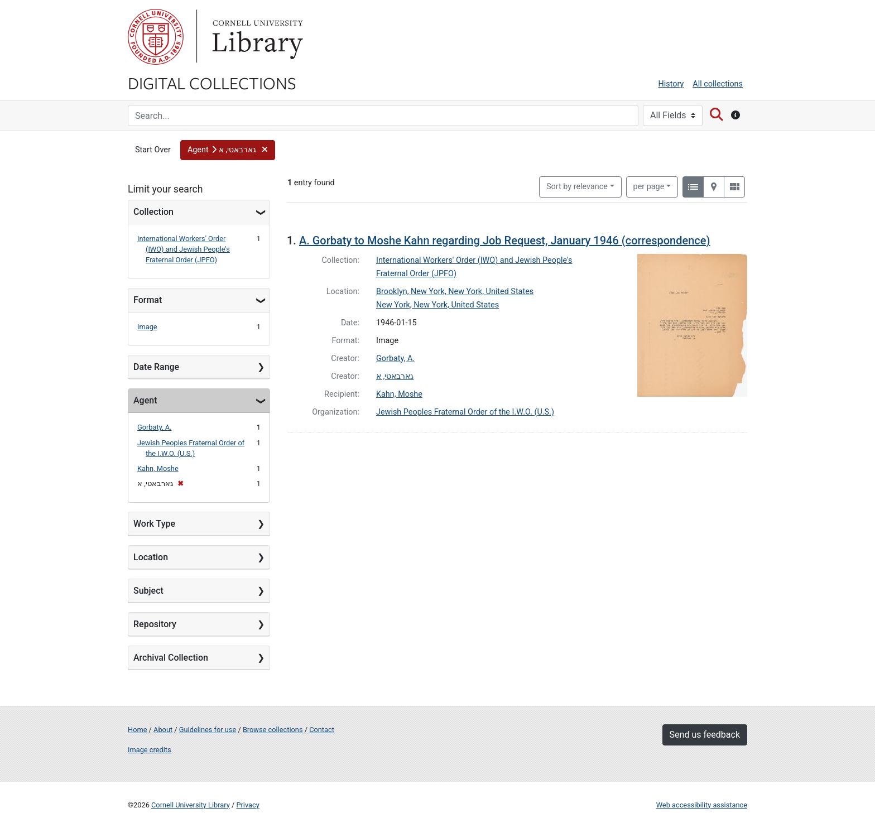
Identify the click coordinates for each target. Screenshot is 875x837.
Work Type (154, 523)
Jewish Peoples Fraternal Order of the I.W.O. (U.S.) (465, 412)
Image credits (149, 749)
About (162, 729)
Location (150, 557)
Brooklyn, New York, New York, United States (454, 291)
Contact (321, 729)
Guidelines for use (207, 729)
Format (147, 300)
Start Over (153, 150)
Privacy (247, 805)
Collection (153, 211)
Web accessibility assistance (701, 805)
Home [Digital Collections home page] (137, 729)
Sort (577, 186)
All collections (718, 84)
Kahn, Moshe (158, 468)
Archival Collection (170, 657)
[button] (227, 150)
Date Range (156, 367)
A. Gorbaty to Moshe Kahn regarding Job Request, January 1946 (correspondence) (504, 240)
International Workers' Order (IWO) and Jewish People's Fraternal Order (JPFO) (183, 249)
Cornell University (156, 37)
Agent (145, 400)
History (671, 84)
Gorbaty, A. (154, 427)
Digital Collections (212, 83)
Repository (154, 624)
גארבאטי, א (395, 376)
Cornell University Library (190, 805)
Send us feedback (705, 734)
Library (256, 37)
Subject (148, 590)
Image (147, 327)
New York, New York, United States (437, 305)
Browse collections (273, 729)
